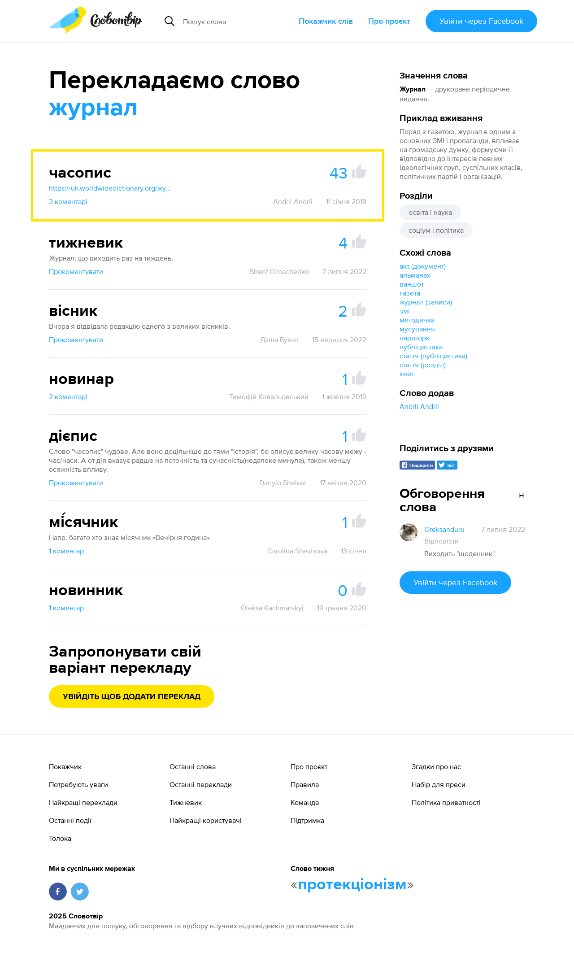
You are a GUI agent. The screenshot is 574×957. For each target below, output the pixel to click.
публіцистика (421, 347)
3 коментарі (68, 201)
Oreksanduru (444, 529)
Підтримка (307, 820)
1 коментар (66, 551)
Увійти (481, 21)
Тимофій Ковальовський (269, 396)
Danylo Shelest (282, 482)
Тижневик (186, 802)
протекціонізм (352, 885)
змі (405, 311)
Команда (305, 802)
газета (410, 293)
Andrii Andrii (419, 406)
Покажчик (65, 766)
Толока (60, 838)
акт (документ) (423, 266)
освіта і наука (430, 212)
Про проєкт (389, 21)
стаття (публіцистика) (433, 356)
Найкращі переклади (83, 802)
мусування (417, 329)
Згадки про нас (436, 766)
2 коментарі (68, 396)
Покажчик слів (326, 21)
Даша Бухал (279, 339)
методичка (417, 320)
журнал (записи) (426, 302)
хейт (407, 374)
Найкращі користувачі (206, 820)
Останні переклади (201, 784)
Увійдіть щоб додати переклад (131, 697)
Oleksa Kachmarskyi (272, 608)
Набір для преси (438, 784)
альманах (415, 275)
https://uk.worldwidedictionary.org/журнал (111, 188)
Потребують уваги (78, 784)
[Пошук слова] (237, 21)
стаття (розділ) (423, 365)
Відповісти (441, 541)
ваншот (412, 284)
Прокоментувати (76, 271)
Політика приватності (446, 802)
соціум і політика (436, 230)
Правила (305, 784)
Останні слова (193, 766)
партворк (415, 338)
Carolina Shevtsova (297, 551)
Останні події (70, 820)
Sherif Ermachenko (279, 271)
